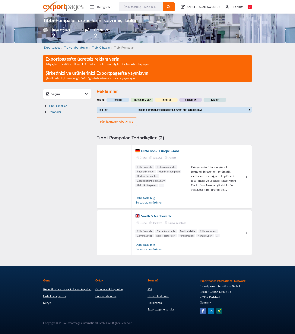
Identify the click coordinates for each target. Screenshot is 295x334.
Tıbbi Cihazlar (101, 47)
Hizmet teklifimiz (158, 296)
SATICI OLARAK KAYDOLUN (203, 7)
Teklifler (117, 99)
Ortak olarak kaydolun (109, 289)
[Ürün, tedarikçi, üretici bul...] (141, 6)
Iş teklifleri (191, 99)
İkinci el (166, 99)
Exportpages (52, 47)
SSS (150, 289)
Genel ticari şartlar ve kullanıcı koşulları (67, 289)
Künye (47, 302)
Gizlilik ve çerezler (54, 296)
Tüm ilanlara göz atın (117, 122)
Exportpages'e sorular (161, 309)
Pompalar (55, 112)
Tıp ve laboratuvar (76, 47)
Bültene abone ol (105, 296)
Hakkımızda (155, 302)
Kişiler (214, 99)
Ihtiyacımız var (142, 99)
